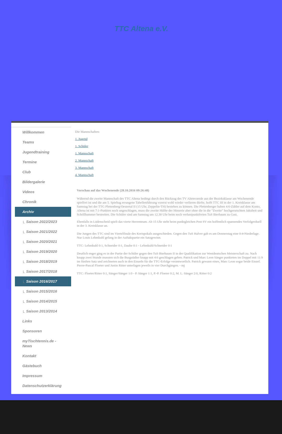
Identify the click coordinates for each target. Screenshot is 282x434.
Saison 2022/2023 (41, 221)
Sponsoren (32, 331)
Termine (29, 162)
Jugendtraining (35, 152)
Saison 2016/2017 (41, 281)
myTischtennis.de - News (39, 343)
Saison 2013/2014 (41, 311)
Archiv (28, 212)
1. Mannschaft (84, 153)
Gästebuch (32, 366)
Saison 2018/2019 (41, 261)
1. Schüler (81, 146)
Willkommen (33, 132)
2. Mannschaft (84, 160)
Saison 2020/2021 (41, 241)
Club (26, 172)
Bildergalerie (33, 182)
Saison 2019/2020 (41, 251)
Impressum (32, 376)
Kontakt (29, 356)
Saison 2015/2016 (41, 291)
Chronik (29, 202)
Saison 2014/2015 (41, 301)
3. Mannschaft (84, 168)
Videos (28, 192)
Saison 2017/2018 (41, 271)
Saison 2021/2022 (41, 231)
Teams (28, 142)
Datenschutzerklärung (42, 386)
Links (27, 321)
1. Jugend (81, 139)
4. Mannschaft (84, 175)
